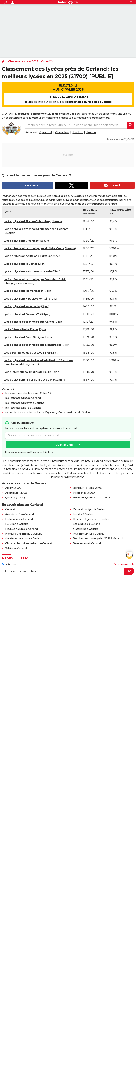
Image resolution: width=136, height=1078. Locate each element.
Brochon (78, 132)
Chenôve (54, 256)
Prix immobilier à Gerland (88, 533)
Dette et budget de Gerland (89, 509)
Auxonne (59, 379)
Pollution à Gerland (16, 523)
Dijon (41, 263)
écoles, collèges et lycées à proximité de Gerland (62, 412)
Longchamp (30, 364)
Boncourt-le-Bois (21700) (88, 487)
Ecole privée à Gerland (86, 523)
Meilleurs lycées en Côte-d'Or (92, 497)
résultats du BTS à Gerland (25, 407)
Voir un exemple (124, 564)
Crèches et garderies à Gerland (91, 519)
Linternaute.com (13, 564)
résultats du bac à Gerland (25, 398)
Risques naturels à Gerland (21, 528)
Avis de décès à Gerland (19, 514)
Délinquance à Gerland (19, 519)
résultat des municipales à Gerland (89, 101)
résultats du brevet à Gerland (26, 403)
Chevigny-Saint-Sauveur (18, 283)
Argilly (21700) (13, 487)
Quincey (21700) (15, 497)
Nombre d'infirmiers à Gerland (23, 533)
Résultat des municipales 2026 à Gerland (98, 538)
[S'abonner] (68, 571)
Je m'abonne (65, 444)
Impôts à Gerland (83, 514)
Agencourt (45, 132)
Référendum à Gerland (87, 543)
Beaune (91, 132)
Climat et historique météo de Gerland (28, 543)
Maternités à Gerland (85, 528)
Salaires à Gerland (16, 548)
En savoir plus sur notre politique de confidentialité (29, 452)
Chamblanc (62, 132)
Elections (68, 87)
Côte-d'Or (47, 61)
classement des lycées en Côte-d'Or (30, 393)
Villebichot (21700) (84, 492)
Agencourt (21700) (16, 492)
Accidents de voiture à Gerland (23, 538)
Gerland (10, 509)
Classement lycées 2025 (23, 61)
